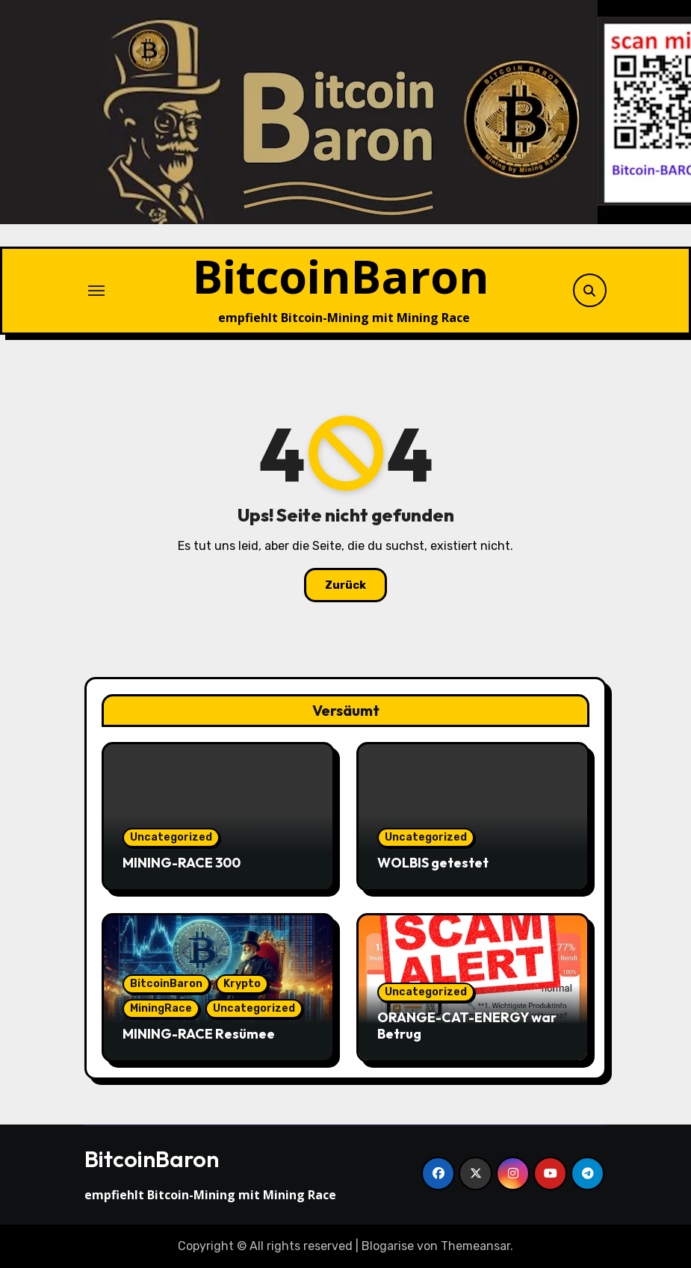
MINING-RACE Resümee (199, 1033)
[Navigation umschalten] (96, 291)
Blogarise (388, 1246)
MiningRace (161, 1008)
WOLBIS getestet (433, 862)
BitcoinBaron (341, 276)
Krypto (242, 983)
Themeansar (475, 1246)
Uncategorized (171, 837)
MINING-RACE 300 (182, 862)
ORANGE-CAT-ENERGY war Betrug (467, 1025)
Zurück (345, 585)
